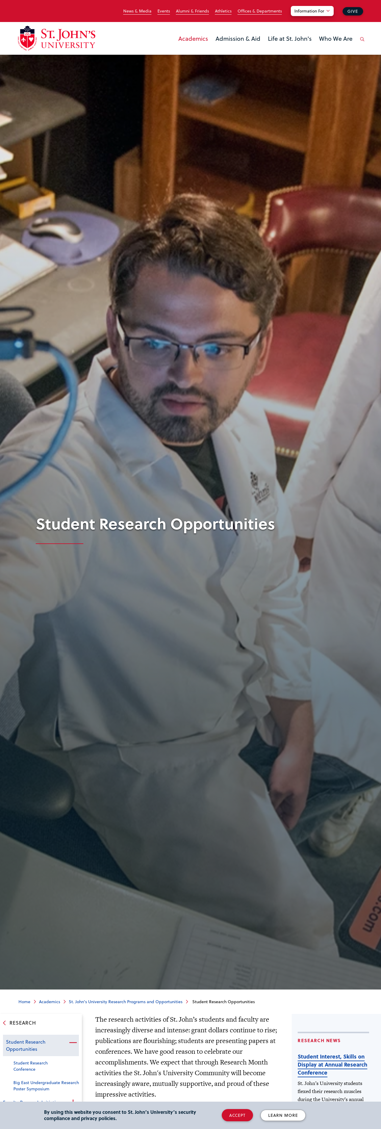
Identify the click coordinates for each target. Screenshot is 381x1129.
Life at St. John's (290, 38)
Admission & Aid (238, 38)
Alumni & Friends (192, 11)
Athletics (223, 11)
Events (163, 11)
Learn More (283, 1115)
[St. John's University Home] (56, 38)
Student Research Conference (30, 1066)
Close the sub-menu (73, 1042)
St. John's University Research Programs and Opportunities (125, 1001)
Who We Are (335, 38)
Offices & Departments (260, 11)
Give (352, 11)
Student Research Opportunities (26, 1045)
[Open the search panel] (361, 44)
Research (23, 1022)
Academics (193, 38)
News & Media (137, 11)
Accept (237, 1115)
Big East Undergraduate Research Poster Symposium (46, 1085)
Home (24, 1001)
